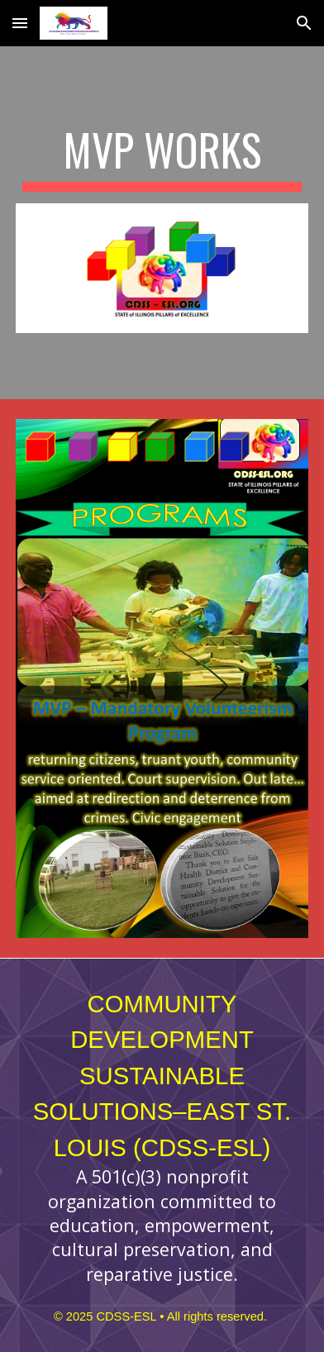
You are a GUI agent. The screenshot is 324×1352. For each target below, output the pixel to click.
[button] (20, 22)
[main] (161, 157)
